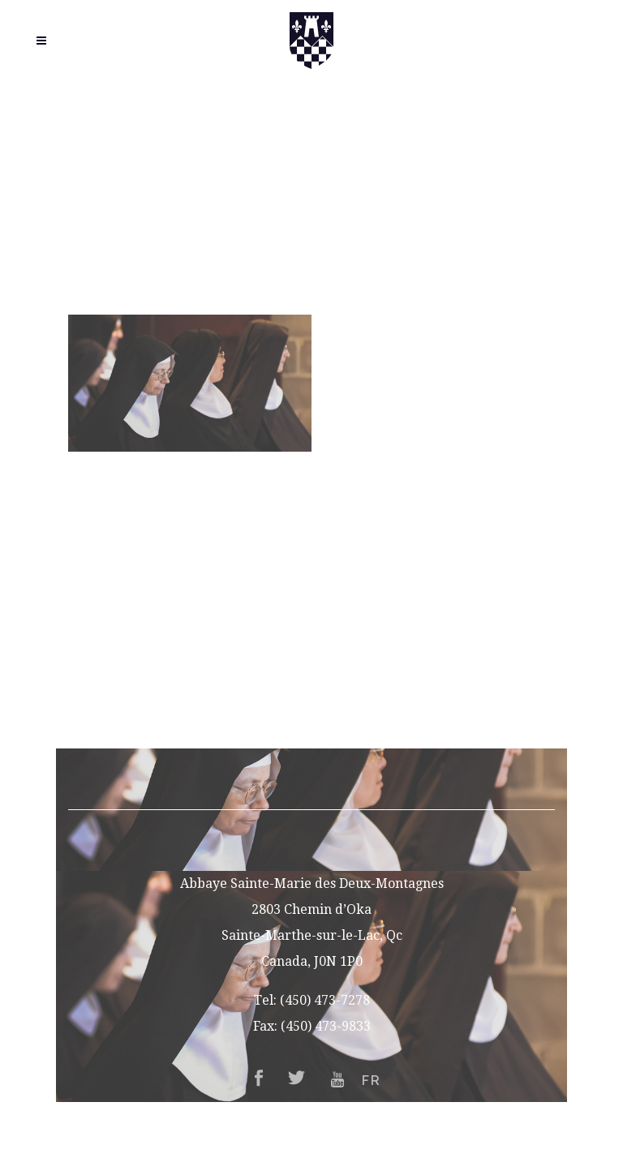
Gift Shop (311, 658)
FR (312, 736)
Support (311, 684)
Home (312, 554)
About (311, 580)
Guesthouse (312, 632)
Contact (312, 710)
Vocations (311, 606)
